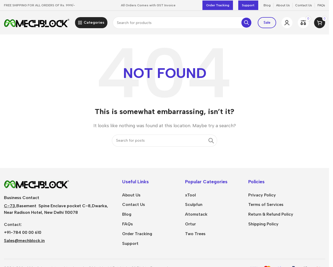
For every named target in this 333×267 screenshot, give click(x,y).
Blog (126, 214)
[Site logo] (37, 22)
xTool (190, 194)
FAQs (127, 223)
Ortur (190, 223)
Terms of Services (266, 204)
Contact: (13, 224)
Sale (267, 22)
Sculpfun (193, 204)
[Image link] (37, 183)
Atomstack (196, 214)
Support (248, 5)
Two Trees (195, 233)
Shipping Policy (263, 223)
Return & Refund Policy (270, 214)
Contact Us (133, 204)
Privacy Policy (262, 194)
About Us (131, 194)
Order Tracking (217, 5)
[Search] (182, 23)
